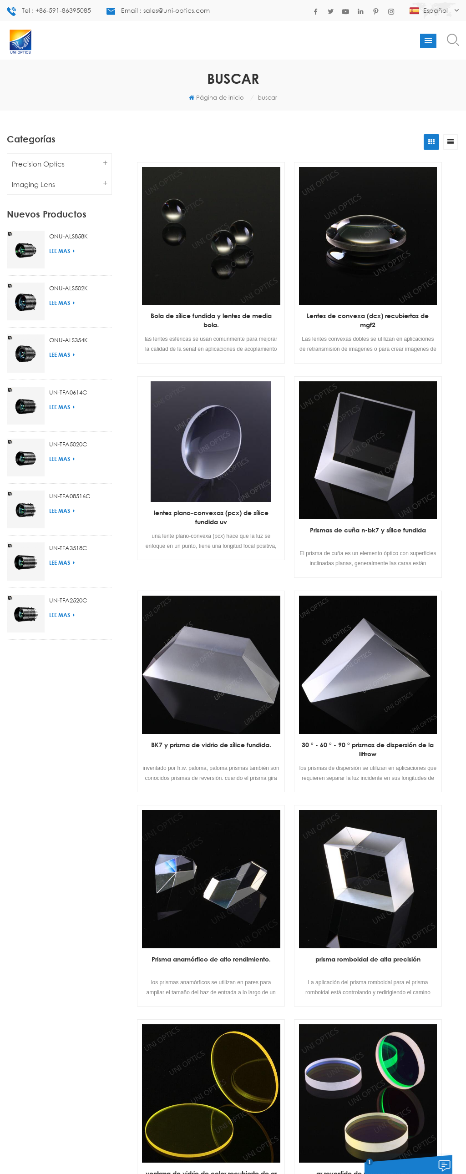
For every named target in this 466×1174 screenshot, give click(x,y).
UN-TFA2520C (68, 600)
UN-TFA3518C (68, 548)
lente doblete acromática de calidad (38, 936)
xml (345, 1152)
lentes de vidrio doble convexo (106, 920)
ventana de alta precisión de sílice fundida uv (404, 766)
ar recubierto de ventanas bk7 (296, 766)
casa (123, 1152)
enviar (354, 1051)
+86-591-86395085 (235, 919)
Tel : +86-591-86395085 (49, 11)
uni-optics (234, 993)
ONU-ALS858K (68, 236)
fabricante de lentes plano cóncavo (106, 905)
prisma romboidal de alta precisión (296, 601)
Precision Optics (38, 164)
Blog (327, 1152)
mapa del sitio (264, 1152)
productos (152, 1152)
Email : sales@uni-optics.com (158, 10)
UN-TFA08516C (70, 496)
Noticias (303, 1152)
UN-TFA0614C (68, 392)
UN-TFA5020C (68, 444)
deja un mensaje (395, 1168)
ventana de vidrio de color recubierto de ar (405, 601)
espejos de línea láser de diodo (38, 905)
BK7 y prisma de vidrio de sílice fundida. (296, 436)
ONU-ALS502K (68, 288)
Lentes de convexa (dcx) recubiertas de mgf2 (296, 271)
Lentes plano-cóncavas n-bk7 (38, 920)
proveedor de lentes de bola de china (38, 951)
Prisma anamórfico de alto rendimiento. (187, 601)
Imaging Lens (33, 184)
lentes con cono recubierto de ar (106, 936)
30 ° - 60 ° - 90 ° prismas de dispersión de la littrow (404, 436)
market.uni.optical (246, 1004)
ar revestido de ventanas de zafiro (186, 766)
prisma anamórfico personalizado (106, 951)
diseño (182, 1152)
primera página (233, 827)
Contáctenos (218, 1152)
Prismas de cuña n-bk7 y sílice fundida (187, 436)
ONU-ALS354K (68, 340)
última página (357, 827)
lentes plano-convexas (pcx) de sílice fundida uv (405, 271)
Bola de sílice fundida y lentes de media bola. (187, 271)
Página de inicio (216, 97)
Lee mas (62, 251)
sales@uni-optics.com (229, 983)
